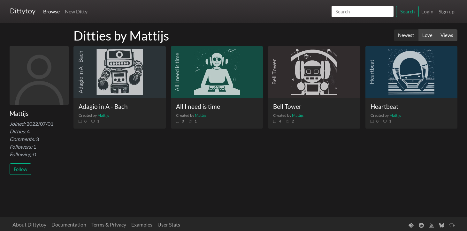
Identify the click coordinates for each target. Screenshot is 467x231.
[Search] (363, 12)
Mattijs (103, 115)
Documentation (68, 224)
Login (427, 11)
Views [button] (446, 35)
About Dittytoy (29, 224)
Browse (51, 11)
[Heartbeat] (411, 72)
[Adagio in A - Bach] (119, 72)
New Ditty (76, 11)
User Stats (168, 224)
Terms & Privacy (108, 224)
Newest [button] (406, 35)
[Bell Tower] (314, 72)
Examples (141, 224)
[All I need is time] (217, 72)
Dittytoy (22, 11)
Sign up (447, 11)
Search (407, 11)
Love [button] (427, 35)
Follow (20, 169)
